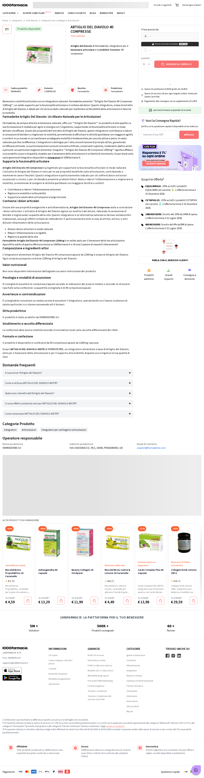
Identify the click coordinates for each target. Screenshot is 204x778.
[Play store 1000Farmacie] (20, 678)
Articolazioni (32, 20)
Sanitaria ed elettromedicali (140, 681)
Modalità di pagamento (59, 679)
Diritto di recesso (96, 655)
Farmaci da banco (135, 686)
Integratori (17, 20)
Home (5, 20)
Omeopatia (132, 691)
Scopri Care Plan (37, 13)
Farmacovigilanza (96, 686)
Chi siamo (53, 655)
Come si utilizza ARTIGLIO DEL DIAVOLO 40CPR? (31, 383)
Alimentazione (133, 665)
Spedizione (54, 684)
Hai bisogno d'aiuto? (191, 5)
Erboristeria (132, 701)
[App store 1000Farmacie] (20, 670)
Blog (93, 13)
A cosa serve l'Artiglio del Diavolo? (23, 373)
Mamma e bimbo (134, 675)
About (121, 13)
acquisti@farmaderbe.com (151, 448)
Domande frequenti (58, 673)
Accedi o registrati (162, 5)
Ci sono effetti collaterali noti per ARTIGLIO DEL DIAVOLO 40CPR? (41, 403)
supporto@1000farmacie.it (15, 663)
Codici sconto (77, 13)
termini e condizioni (115, 726)
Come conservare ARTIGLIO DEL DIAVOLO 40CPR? (32, 414)
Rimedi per (106, 13)
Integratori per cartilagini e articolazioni (60, 20)
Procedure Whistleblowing (100, 681)
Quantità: (145, 58)
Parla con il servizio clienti (170, 260)
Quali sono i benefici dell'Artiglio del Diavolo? (29, 393)
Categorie (11, 13)
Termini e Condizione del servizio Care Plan (99, 698)
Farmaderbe (78, 36)
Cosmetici (131, 660)
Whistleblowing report (98, 675)
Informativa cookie (97, 660)
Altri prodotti (133, 706)
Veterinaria (132, 696)
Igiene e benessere (136, 655)
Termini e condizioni (97, 691)
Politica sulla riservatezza (100, 665)
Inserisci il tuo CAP (153, 134)
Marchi (59, 13)
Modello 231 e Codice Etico (100, 670)
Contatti (52, 668)
